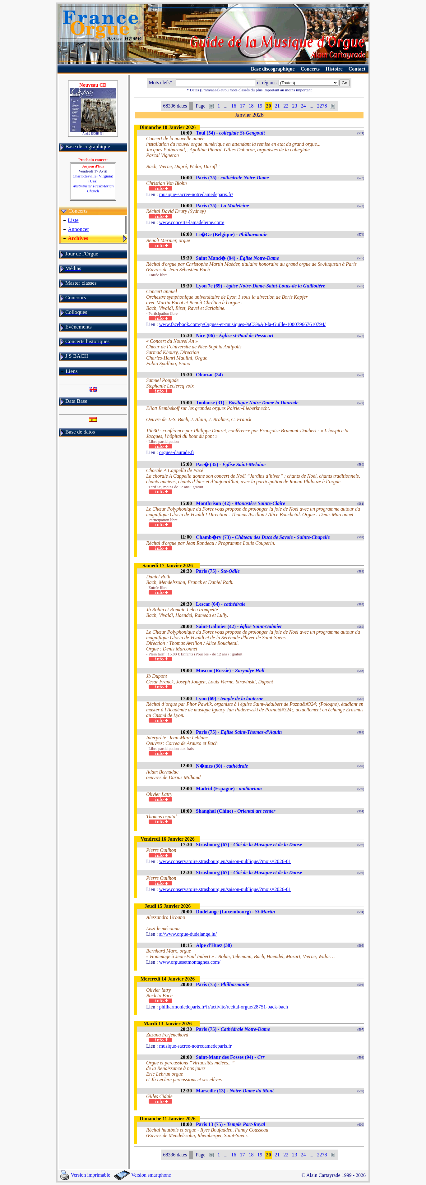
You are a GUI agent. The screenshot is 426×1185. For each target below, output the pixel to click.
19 (259, 105)
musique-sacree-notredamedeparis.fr (195, 1046)
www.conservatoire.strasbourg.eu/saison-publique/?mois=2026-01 (225, 861)
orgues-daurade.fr (176, 452)
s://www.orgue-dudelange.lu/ (188, 934)
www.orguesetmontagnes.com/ (189, 962)
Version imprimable (85, 1175)
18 (250, 105)
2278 (322, 105)
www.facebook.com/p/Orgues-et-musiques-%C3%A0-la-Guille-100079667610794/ (242, 324)
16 (233, 105)
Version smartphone (142, 1175)
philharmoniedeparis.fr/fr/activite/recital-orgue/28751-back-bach (223, 1006)
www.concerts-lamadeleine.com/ (192, 222)
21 (277, 105)
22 (285, 105)
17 (242, 105)
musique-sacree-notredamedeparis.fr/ (196, 194)
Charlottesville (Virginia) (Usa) (93, 183)
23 (294, 105)
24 (303, 105)
